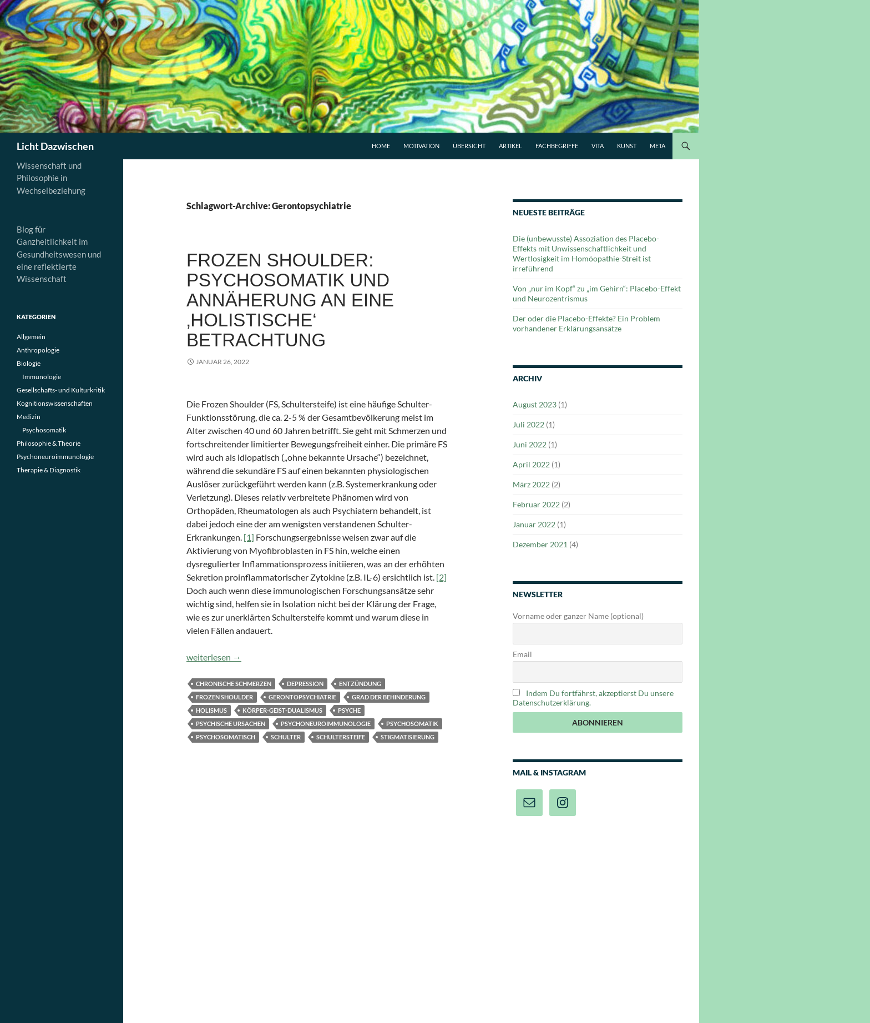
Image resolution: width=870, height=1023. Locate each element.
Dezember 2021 (540, 544)
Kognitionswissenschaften (55, 403)
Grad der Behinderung (389, 697)
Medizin (29, 416)
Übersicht (469, 145)
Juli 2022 (528, 424)
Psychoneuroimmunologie (326, 723)
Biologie (29, 363)
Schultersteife (340, 736)
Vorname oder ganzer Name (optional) (578, 616)
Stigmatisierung (407, 736)
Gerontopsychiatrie (302, 697)
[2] (441, 577)
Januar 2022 (534, 524)
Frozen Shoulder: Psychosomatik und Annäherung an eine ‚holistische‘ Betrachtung (290, 300)
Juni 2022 (530, 444)
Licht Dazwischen (55, 146)
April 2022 (531, 464)
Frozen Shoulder (224, 697)
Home (381, 145)
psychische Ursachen (230, 723)
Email (522, 654)
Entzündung (360, 683)
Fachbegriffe (556, 145)
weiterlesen (213, 657)
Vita (597, 145)
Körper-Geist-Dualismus (282, 710)
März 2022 (531, 484)
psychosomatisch (225, 736)
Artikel (510, 145)
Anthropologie (38, 350)
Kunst (626, 145)
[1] (249, 537)
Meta (657, 145)
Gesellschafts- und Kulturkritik (61, 390)
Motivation (421, 145)
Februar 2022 (536, 504)
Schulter (286, 736)
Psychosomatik (412, 723)
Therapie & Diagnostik (48, 470)
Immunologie (41, 376)
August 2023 (535, 404)
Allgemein (31, 336)
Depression (305, 683)
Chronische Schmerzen (233, 683)
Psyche (349, 710)
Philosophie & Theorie (48, 443)
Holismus (211, 710)
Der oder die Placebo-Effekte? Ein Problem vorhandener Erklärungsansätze (586, 323)
